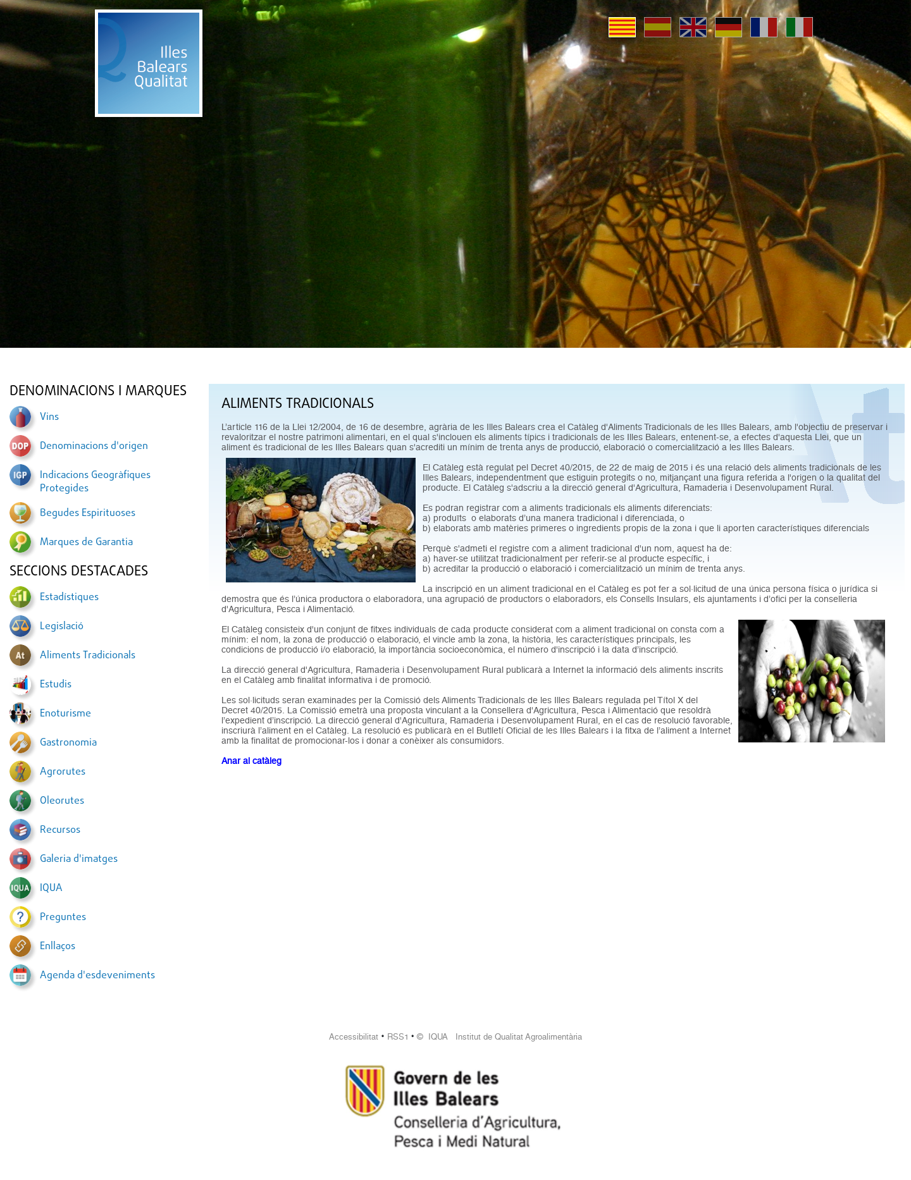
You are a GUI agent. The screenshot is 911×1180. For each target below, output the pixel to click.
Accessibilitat (353, 1037)
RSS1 (398, 1037)
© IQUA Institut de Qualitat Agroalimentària (499, 1037)
